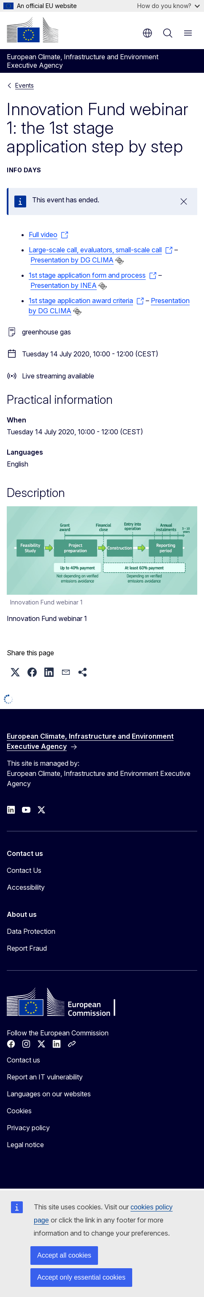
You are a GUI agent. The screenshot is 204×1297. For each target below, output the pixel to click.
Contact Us (24, 870)
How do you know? (168, 5)
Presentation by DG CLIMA (72, 260)
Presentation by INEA (63, 285)
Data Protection (31, 931)
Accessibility (26, 887)
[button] (15, 672)
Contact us (23, 1060)
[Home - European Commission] (32, 29)
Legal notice (25, 1144)
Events (24, 85)
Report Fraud (27, 948)
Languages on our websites (49, 1094)
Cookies (19, 1111)
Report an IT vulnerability (45, 1077)
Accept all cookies (64, 1255)
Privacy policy (28, 1127)
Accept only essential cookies (81, 1277)
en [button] (147, 33)
